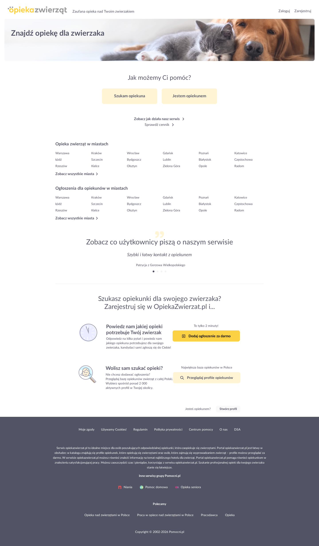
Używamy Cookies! (114, 429)
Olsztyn (132, 166)
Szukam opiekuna (129, 96)
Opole (203, 166)
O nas (224, 429)
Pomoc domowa (154, 487)
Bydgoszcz (134, 159)
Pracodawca (209, 515)
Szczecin (97, 159)
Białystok (205, 159)
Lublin (167, 159)
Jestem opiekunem (189, 96)
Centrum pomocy (201, 429)
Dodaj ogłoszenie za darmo (206, 336)
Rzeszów (61, 166)
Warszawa (62, 153)
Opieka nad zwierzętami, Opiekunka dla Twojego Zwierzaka (37, 10)
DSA (237, 429)
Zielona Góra (171, 166)
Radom (239, 166)
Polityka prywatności (168, 429)
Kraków (96, 153)
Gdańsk (168, 153)
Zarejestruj (302, 11)
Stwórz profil (228, 409)
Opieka (230, 515)
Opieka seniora (188, 487)
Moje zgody (86, 429)
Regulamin (140, 429)
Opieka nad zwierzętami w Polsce (107, 515)
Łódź (58, 159)
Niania (125, 487)
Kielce (95, 166)
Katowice (240, 153)
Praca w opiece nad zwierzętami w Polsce (165, 515)
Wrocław (133, 153)
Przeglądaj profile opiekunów (206, 378)
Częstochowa (243, 159)
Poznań (204, 153)
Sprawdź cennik (160, 125)
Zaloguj (284, 11)
